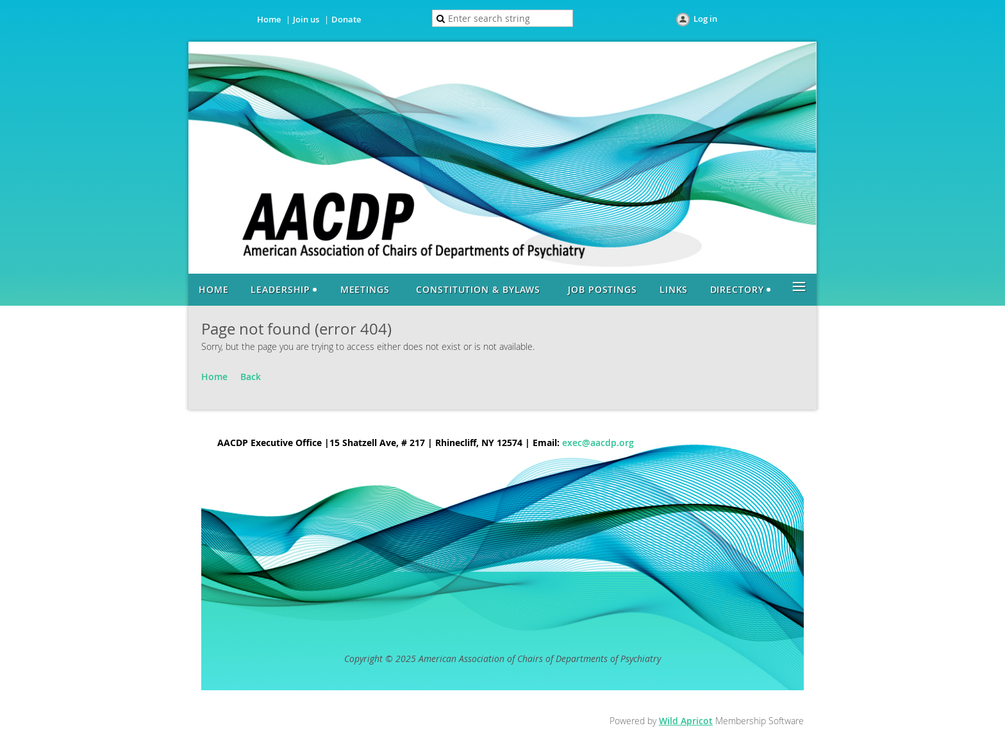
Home (269, 19)
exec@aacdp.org (598, 442)
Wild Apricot (686, 721)
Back (250, 376)
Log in (705, 18)
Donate (346, 19)
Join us (306, 19)
